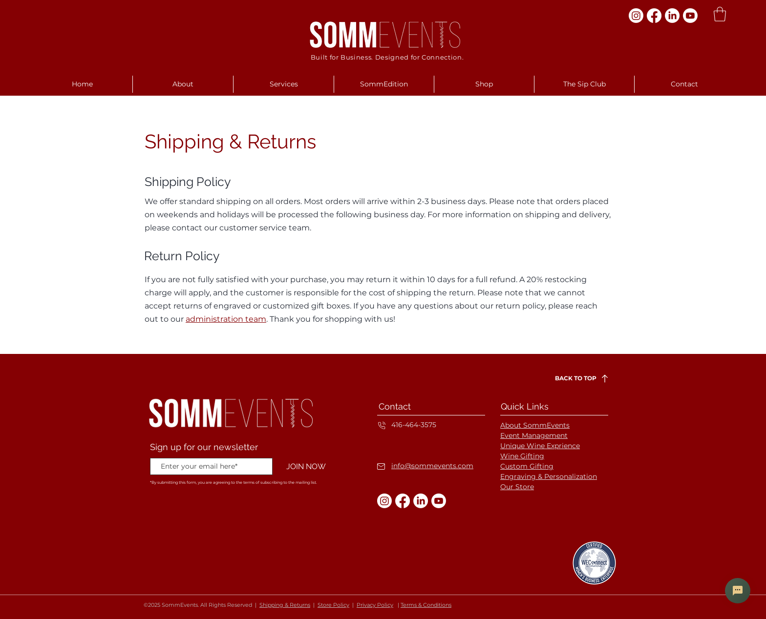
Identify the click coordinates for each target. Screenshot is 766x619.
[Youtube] (690, 15)
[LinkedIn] (672, 15)
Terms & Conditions (426, 604)
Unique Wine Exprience (540, 445)
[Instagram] (636, 15)
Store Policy (333, 604)
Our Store (517, 486)
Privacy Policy (375, 604)
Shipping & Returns (284, 604)
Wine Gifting (522, 456)
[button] (720, 14)
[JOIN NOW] (306, 467)
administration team (226, 319)
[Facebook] (654, 15)
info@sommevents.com (432, 465)
